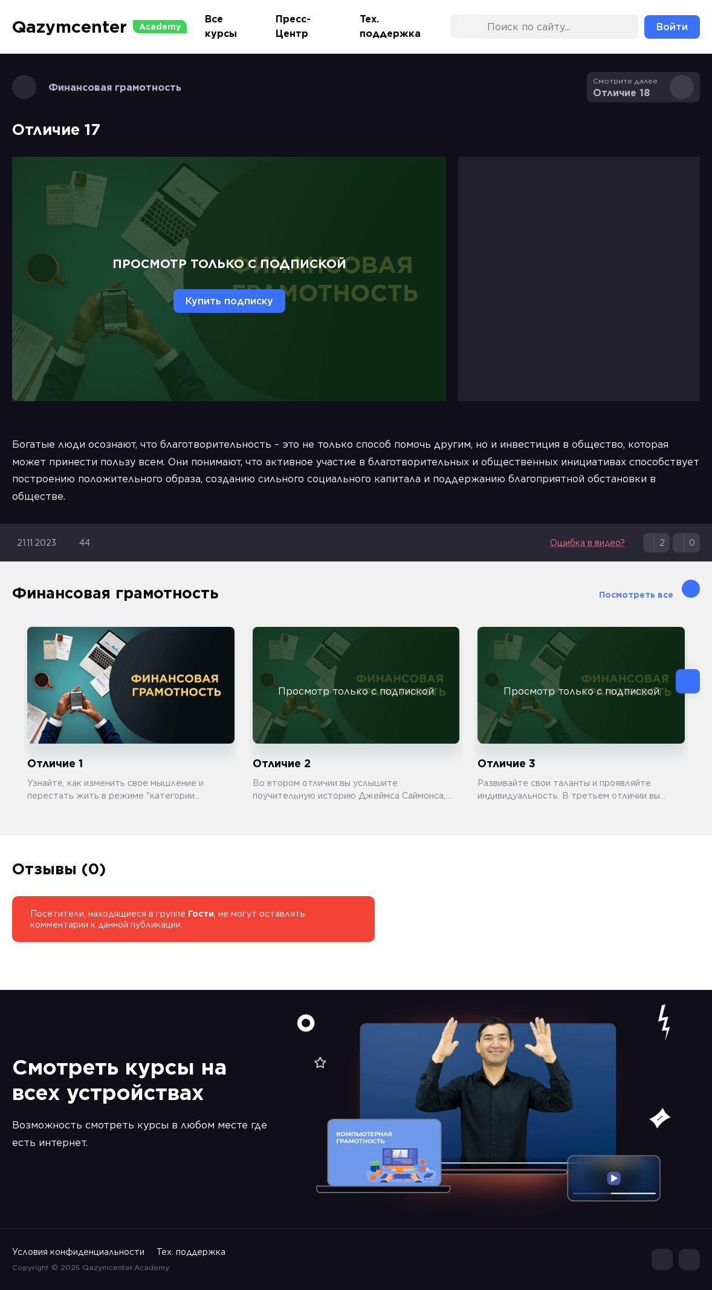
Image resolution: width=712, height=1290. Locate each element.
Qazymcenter (99, 26)
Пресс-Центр (293, 26)
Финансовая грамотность (96, 87)
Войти (672, 27)
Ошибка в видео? (587, 543)
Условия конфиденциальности (78, 1252)
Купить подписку (229, 301)
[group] (131, 714)
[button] (688, 681)
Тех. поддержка (390, 26)
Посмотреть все (649, 590)
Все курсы (221, 26)
